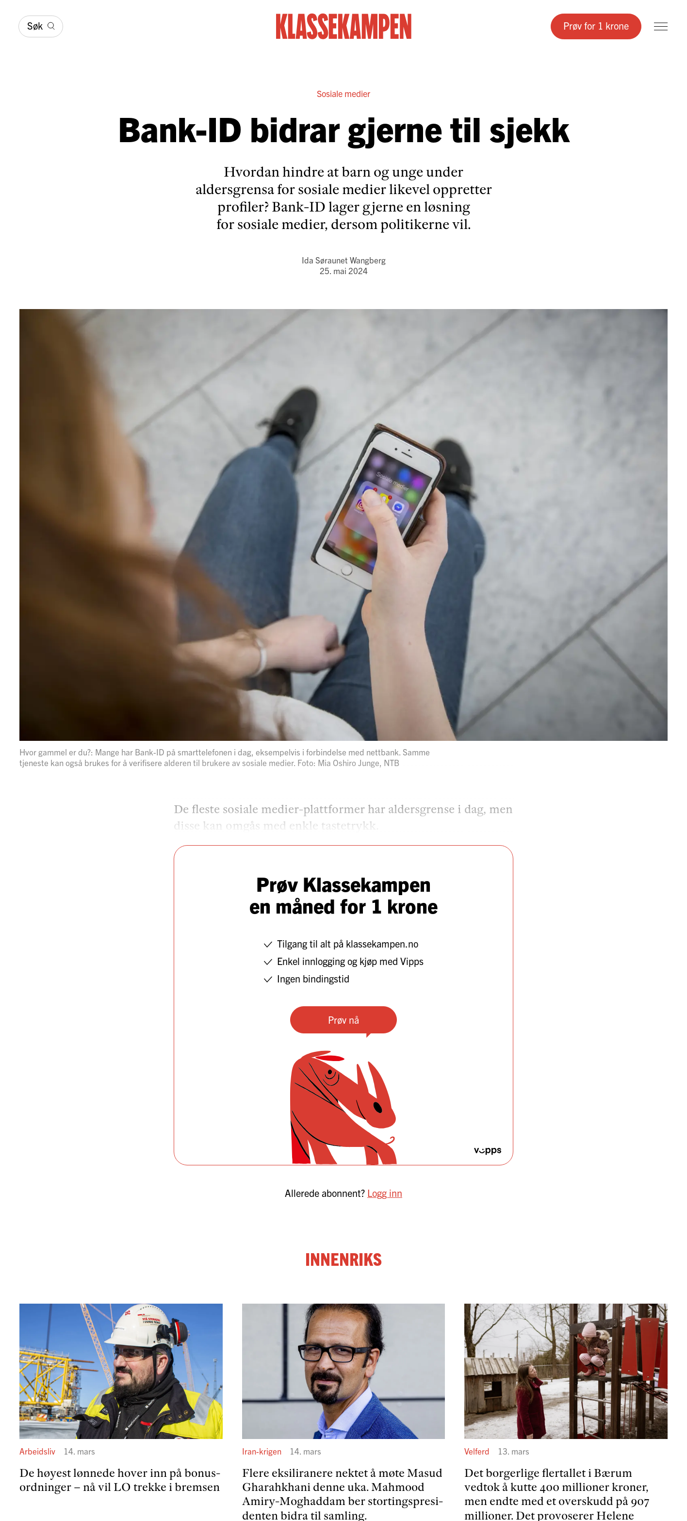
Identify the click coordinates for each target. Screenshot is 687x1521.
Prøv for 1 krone (596, 25)
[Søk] (40, 26)
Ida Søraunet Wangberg (344, 260)
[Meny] (661, 26)
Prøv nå (343, 1020)
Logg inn (384, 1193)
